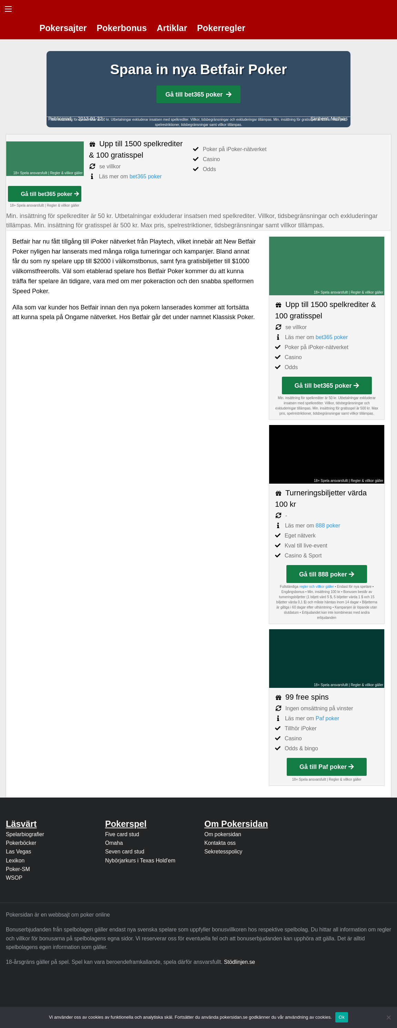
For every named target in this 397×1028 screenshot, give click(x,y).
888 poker (328, 525)
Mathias (339, 118)
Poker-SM (18, 869)
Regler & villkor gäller (66, 173)
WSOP (14, 878)
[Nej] (388, 1017)
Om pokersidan (222, 834)
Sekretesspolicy (223, 851)
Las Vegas (18, 851)
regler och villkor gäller (316, 587)
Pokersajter (62, 28)
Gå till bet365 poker (198, 94)
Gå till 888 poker (326, 574)
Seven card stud (124, 851)
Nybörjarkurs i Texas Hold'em (140, 860)
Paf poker (327, 718)
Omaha (114, 843)
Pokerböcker (21, 843)
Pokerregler (221, 28)
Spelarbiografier (25, 834)
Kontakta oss (220, 843)
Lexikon (15, 860)
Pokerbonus (121, 28)
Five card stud (122, 834)
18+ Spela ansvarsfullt (30, 173)
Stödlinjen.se (239, 962)
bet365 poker (146, 176)
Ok (342, 1017)
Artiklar (172, 28)
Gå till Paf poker (326, 766)
